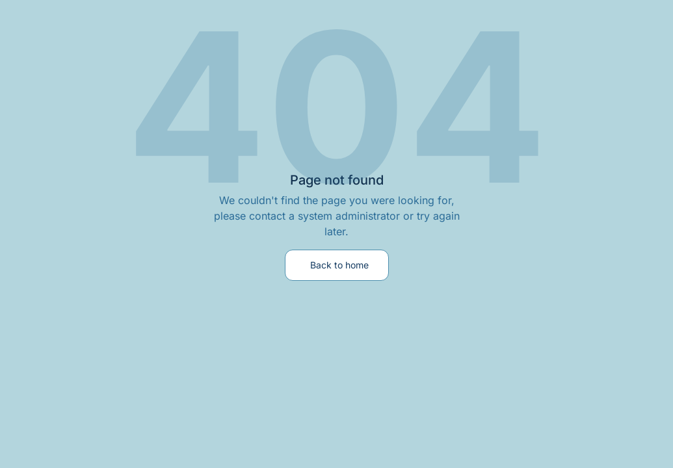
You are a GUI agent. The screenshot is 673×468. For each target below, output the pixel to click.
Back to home (339, 264)
